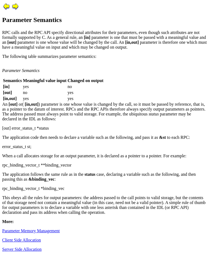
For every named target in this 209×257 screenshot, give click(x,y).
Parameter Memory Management (31, 230)
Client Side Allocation (21, 240)
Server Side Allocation (22, 249)
